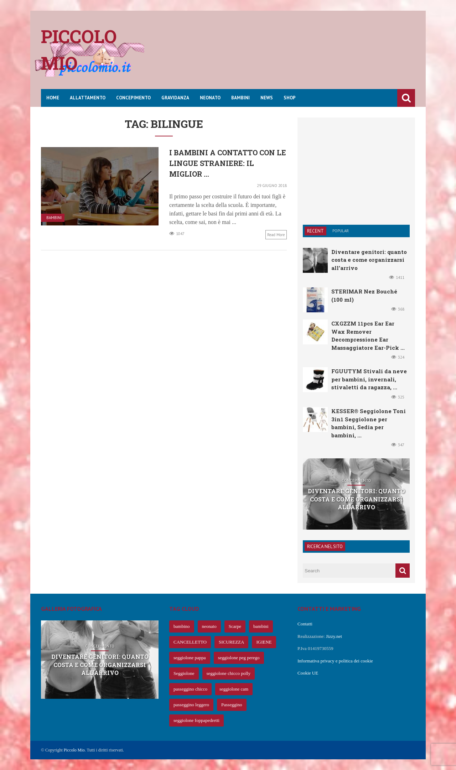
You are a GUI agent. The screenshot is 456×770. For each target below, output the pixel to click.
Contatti (304, 623)
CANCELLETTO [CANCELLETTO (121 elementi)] (190, 642)
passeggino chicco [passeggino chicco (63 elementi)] (190, 689)
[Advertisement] (285, 55)
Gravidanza (175, 98)
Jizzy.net (334, 636)
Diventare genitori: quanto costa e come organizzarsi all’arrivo (369, 259)
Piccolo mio (79, 50)
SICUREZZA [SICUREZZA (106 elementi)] (231, 642)
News (266, 98)
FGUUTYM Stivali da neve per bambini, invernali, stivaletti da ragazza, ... (369, 379)
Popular (340, 230)
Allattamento (87, 98)
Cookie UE (307, 673)
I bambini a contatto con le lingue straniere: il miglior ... (227, 163)
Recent (315, 231)
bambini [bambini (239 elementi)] (261, 626)
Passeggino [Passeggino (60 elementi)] (231, 704)
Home (52, 98)
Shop (290, 98)
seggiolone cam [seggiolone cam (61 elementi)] (233, 689)
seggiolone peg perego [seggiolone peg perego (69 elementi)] (239, 657)
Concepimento (133, 98)
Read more (276, 234)
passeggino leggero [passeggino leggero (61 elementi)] (191, 704)
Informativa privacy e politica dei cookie (335, 661)
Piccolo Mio (74, 750)
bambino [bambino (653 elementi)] (181, 626)
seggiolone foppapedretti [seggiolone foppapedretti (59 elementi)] (196, 720)
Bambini (240, 98)
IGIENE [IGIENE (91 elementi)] (263, 642)
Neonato (210, 98)
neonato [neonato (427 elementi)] (209, 626)
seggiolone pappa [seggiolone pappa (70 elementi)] (189, 657)
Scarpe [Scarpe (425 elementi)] (235, 626)
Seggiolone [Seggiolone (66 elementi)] (184, 673)
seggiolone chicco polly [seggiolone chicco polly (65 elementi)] (228, 673)
